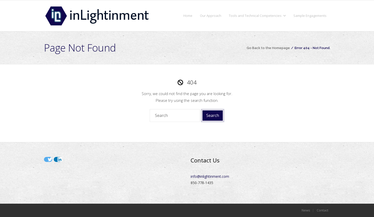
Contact (322, 210)
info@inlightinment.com (210, 176)
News (306, 210)
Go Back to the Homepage (268, 48)
